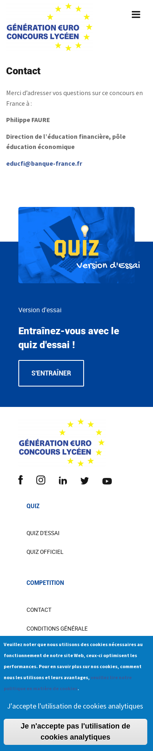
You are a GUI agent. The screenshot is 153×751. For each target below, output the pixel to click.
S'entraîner (51, 373)
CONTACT (39, 609)
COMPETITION (45, 583)
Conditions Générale (57, 628)
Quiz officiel (45, 551)
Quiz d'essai (43, 533)
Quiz (33, 506)
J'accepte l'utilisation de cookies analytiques (75, 712)
